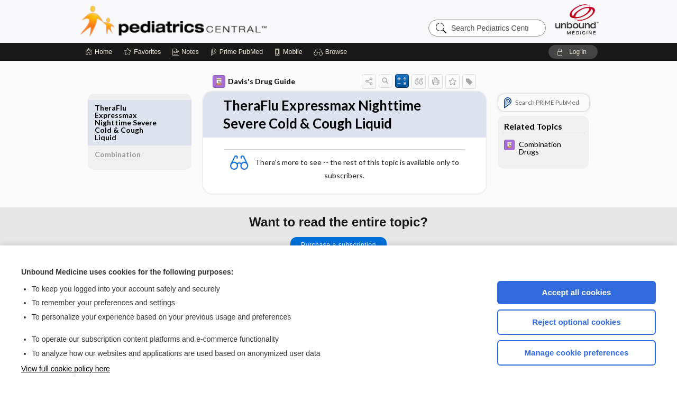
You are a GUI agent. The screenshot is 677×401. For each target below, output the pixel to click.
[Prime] (236, 52)
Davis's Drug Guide (241, 81)
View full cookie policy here (65, 368)
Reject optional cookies (576, 321)
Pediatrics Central (211, 21)
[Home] (98, 52)
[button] (332, 52)
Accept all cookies (576, 292)
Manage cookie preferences (577, 352)
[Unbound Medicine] (577, 19)
